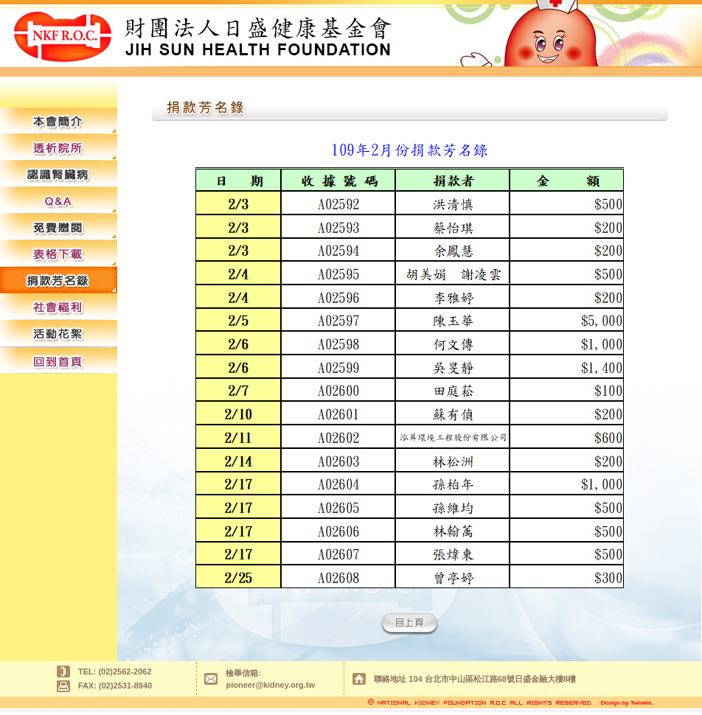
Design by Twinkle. (627, 703)
